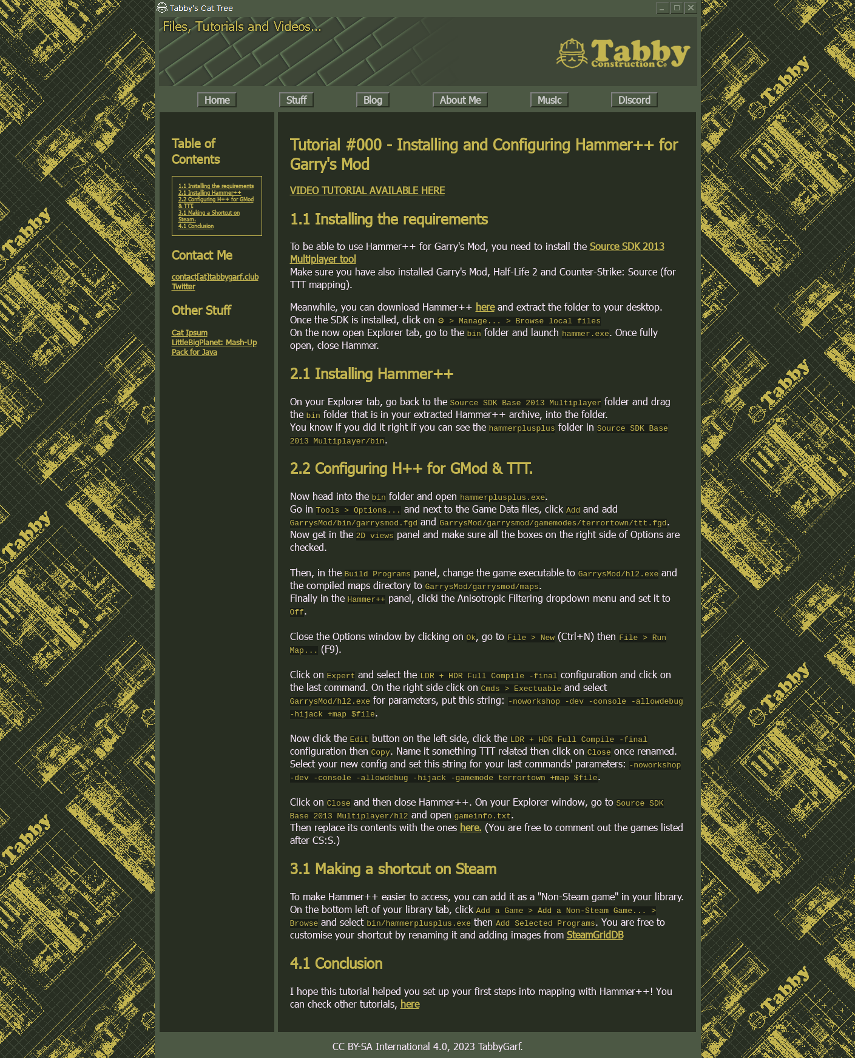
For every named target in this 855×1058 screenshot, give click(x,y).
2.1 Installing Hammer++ (210, 192)
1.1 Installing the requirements (216, 186)
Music (549, 99)
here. (471, 827)
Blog (372, 99)
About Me (460, 99)
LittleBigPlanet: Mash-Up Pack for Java (214, 347)
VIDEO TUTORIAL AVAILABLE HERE (367, 190)
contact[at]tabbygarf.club (215, 276)
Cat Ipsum (190, 332)
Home (216, 99)
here (485, 306)
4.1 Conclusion (196, 226)
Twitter (183, 286)
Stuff (296, 99)
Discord (634, 99)
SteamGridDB (595, 934)
